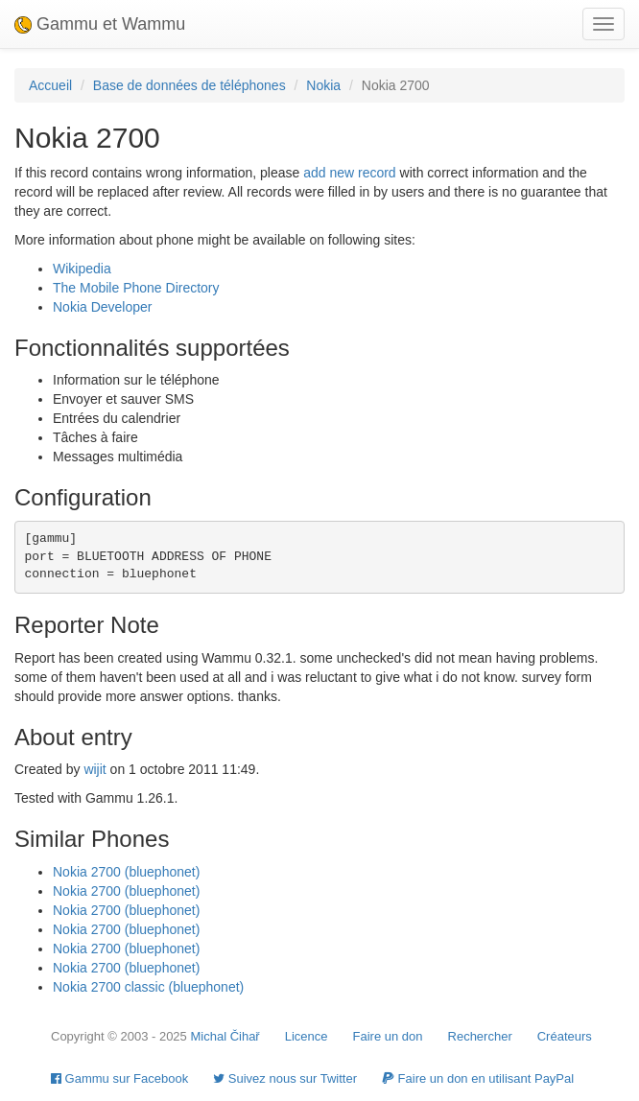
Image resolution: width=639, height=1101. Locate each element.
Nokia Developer (103, 307)
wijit (94, 769)
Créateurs (564, 1036)
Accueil (50, 85)
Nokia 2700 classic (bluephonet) (148, 987)
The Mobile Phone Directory (136, 287)
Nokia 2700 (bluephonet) (126, 871)
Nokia (323, 85)
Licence (306, 1036)
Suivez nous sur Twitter (285, 1078)
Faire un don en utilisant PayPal (478, 1078)
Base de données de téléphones (189, 85)
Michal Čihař (224, 1036)
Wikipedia (82, 268)
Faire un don (388, 1036)
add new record (349, 172)
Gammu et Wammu (99, 24)
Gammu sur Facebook (119, 1078)
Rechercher (480, 1036)
